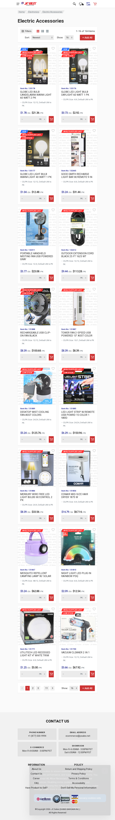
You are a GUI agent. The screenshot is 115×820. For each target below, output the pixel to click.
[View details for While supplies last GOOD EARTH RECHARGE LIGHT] (78, 147)
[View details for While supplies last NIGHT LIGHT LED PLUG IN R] (78, 546)
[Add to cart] (51, 119)
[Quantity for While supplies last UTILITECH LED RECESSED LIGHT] (33, 674)
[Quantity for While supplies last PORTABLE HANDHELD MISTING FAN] (33, 278)
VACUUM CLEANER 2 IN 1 (75, 652)
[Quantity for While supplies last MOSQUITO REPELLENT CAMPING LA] (33, 597)
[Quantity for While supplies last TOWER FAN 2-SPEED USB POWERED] (74, 357)
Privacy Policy (67, 789)
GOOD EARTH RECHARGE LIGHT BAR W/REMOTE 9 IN (76, 176)
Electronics (33, 12)
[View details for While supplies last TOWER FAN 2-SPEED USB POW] (78, 306)
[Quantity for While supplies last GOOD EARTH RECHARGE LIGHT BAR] (74, 198)
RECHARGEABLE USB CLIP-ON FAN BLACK (35, 334)
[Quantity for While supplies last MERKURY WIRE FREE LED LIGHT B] (33, 518)
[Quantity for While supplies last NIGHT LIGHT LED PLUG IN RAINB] (74, 597)
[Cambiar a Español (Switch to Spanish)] (88, 4)
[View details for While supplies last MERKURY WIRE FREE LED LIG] (37, 467)
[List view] (47, 31)
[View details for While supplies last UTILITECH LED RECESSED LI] (37, 625)
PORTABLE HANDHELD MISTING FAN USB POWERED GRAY (36, 256)
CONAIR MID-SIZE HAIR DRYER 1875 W (74, 496)
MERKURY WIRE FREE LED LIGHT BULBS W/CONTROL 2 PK (36, 497)
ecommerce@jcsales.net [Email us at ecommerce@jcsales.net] (78, 736)
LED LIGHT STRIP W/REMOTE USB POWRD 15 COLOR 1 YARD (78, 414)
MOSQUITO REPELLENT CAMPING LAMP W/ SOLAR (35, 575)
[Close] (102, 771)
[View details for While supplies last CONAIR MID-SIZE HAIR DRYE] (78, 467)
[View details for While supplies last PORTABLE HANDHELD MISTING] (37, 226)
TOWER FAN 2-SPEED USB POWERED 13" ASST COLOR (76, 334)
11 (46, 688)
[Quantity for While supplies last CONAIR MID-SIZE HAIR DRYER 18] (74, 518)
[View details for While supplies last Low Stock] (37, 306)
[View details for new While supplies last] (37, 65)
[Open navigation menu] (18, 4)
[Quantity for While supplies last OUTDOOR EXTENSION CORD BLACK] (74, 278)
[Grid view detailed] (42, 31)
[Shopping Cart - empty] (95, 4)
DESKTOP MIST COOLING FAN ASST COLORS (34, 413)
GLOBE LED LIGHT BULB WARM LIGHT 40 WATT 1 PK (36, 176)
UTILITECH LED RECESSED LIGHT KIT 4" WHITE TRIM (35, 654)
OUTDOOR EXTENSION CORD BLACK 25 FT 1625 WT (77, 255)
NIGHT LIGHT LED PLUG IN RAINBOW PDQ (76, 575)
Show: (60, 37)
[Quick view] (53, 48)
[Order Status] (81, 4)
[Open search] (74, 4)
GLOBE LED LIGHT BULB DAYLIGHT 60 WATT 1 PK (75, 93)
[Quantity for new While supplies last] (33, 119)
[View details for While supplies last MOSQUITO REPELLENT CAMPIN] (37, 546)
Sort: (27, 37)
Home (22, 12)
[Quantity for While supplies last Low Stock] (33, 357)
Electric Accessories (52, 12)
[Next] (52, 688)
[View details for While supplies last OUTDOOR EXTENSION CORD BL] (78, 226)
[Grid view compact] (38, 31)
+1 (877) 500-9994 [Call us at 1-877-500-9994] (37, 736)
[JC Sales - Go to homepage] (28, 4)
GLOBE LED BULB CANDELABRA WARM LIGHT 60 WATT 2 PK (35, 94)
